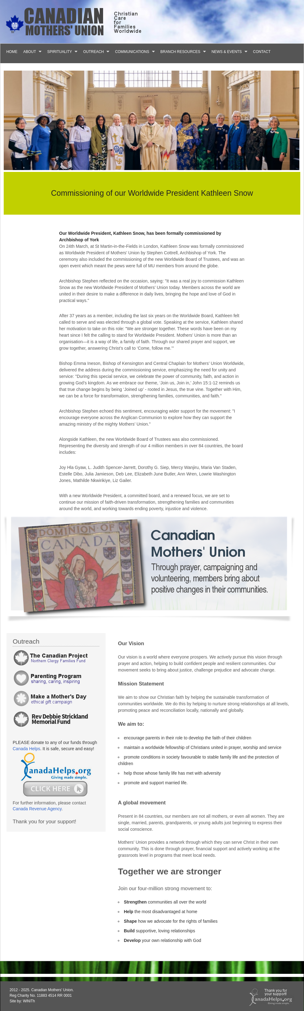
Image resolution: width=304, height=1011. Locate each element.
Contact (262, 52)
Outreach (94, 51)
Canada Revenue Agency (37, 808)
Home (12, 52)
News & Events (228, 51)
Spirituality (60, 51)
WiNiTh (29, 1001)
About (30, 51)
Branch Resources (182, 51)
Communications (133, 51)
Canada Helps (26, 748)
